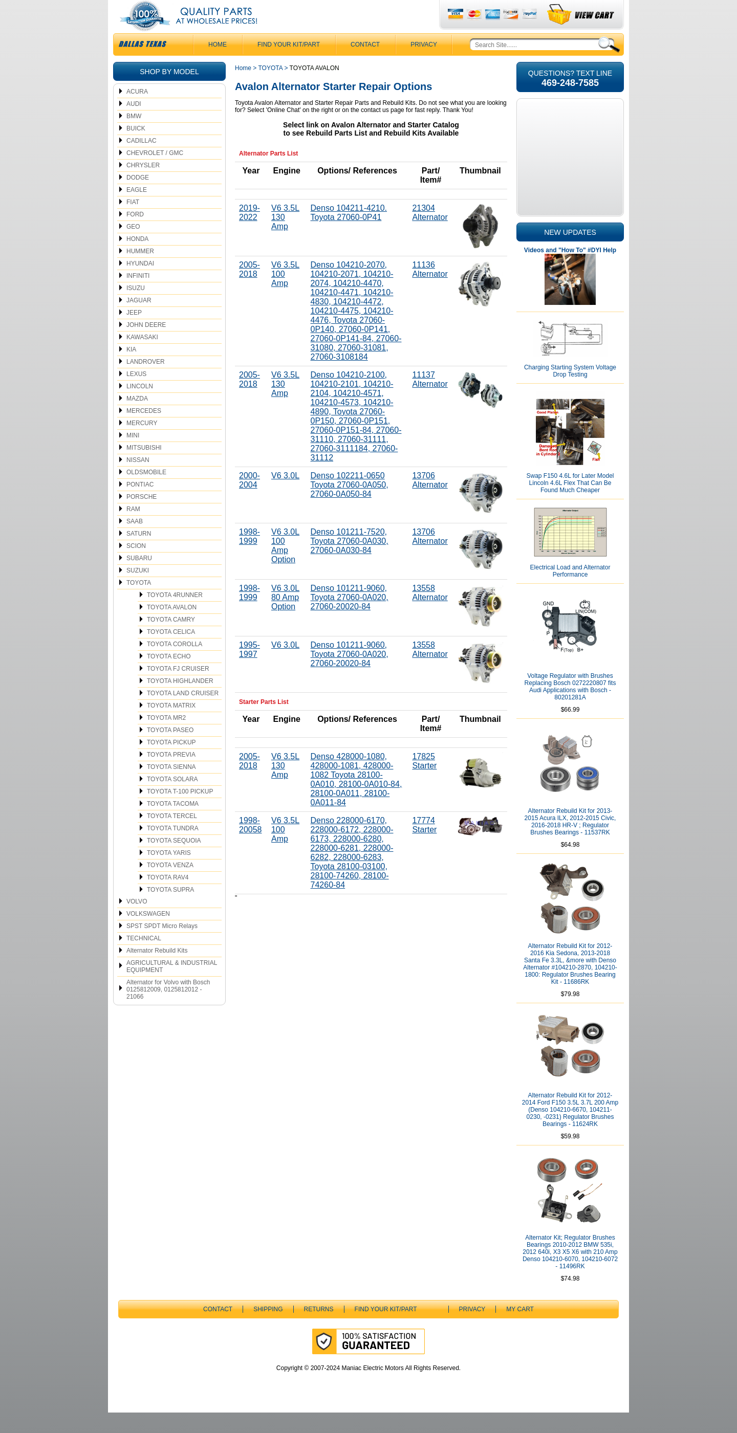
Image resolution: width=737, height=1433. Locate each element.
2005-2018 (249, 290)
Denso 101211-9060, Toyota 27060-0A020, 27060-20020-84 (349, 617)
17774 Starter (424, 845)
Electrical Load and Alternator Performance (570, 591)
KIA (131, 369)
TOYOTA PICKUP (171, 762)
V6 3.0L (285, 496)
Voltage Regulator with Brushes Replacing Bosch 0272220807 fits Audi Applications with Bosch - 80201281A (570, 707)
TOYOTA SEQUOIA (174, 861)
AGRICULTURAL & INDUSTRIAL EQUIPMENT (171, 987)
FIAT (132, 222)
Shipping (268, 1329)
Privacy (423, 65)
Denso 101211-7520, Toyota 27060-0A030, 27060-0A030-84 (349, 561)
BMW (133, 136)
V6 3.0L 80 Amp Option (285, 617)
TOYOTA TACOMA (173, 824)
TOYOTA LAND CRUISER (183, 713)
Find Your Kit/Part (288, 65)
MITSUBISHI (144, 468)
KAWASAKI (142, 357)
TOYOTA (138, 603)
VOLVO (136, 921)
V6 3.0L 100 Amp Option (285, 566)
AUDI (133, 124)
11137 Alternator (429, 400)
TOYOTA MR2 (166, 738)
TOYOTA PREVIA (171, 775)
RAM (133, 529)
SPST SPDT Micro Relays (162, 946)
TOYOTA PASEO (170, 750)
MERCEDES (143, 431)
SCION (136, 566)
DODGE (137, 198)
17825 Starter (424, 781)
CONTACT (365, 65)
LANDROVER (145, 382)
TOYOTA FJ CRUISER (178, 689)
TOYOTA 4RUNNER (175, 615)
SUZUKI (137, 590)
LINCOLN (139, 406)
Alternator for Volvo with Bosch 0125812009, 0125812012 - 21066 (168, 1010)
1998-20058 (250, 845)
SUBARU (139, 578)
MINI (132, 455)
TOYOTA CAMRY (171, 640)
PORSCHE (141, 517)
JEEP (134, 333)
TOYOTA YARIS (169, 873)
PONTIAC (140, 505)
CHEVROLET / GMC (154, 173)
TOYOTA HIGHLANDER (180, 701)
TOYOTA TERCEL (172, 836)
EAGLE (136, 210)
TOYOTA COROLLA (174, 664)
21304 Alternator (429, 233)
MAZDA (137, 419)
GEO (133, 247)
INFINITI (137, 296)
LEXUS (136, 394)
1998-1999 (249, 557)
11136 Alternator (429, 290)
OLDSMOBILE (146, 492)
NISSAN (137, 480)
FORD (135, 234)
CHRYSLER (143, 185)
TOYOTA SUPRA (170, 910)
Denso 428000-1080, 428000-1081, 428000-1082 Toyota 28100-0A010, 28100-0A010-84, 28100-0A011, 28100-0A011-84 (356, 800)
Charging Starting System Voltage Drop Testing (570, 391)
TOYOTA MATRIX (171, 726)
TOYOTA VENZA (170, 885)
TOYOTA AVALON (172, 627)
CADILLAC (141, 161)
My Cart (520, 1329)
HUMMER (140, 271)
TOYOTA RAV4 (167, 897)
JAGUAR (138, 320)
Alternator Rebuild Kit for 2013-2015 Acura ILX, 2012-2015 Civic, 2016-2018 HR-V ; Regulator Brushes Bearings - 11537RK (570, 842)
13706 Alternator (429, 501)
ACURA (137, 112)
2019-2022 (249, 233)
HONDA (137, 259)
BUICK (135, 148)
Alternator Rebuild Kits (156, 971)
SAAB (134, 541)
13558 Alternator (429, 613)
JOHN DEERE (146, 345)
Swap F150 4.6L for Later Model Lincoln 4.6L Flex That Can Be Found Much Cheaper (570, 503)
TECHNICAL (143, 958)
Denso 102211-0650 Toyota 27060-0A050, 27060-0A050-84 (349, 505)
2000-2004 (249, 501)
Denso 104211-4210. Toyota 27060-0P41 (349, 233)
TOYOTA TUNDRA (173, 848)
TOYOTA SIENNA (171, 787)
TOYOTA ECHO (169, 676)
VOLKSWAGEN (148, 934)
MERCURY (141, 443)
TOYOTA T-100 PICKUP (180, 811)
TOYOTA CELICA (171, 652)
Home (243, 88)
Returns (319, 1329)
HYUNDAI (140, 284)
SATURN (138, 554)
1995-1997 (249, 670)
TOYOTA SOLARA (172, 799)
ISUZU (135, 308)
